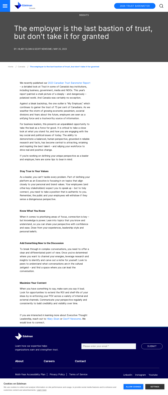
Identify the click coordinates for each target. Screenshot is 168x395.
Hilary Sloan (53, 318)
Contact (80, 361)
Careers (49, 361)
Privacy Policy (57, 374)
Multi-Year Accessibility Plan (30, 374)
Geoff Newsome (72, 318)
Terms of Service (78, 374)
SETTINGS (154, 387)
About (19, 361)
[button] (5, 6)
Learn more (41, 390)
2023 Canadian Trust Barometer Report (69, 82)
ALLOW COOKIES (133, 387)
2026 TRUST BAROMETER (135, 5)
